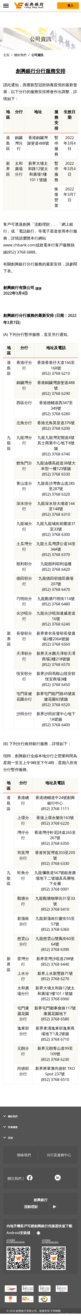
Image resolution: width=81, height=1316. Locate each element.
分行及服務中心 (55, 1155)
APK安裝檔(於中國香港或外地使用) (15, 1241)
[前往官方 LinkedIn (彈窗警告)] (57, 1178)
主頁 (6, 55)
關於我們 (20, 55)
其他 (8, 1137)
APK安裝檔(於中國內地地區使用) (50, 1241)
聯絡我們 (21, 1155)
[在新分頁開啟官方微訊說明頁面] (43, 1178)
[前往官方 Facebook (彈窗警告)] (29, 1178)
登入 (68, 5)
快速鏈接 (10, 1127)
